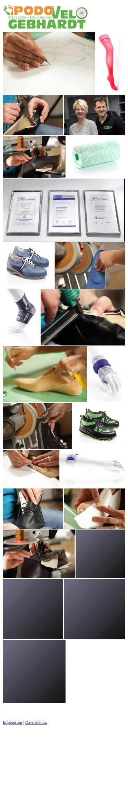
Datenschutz (36, 722)
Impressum (12, 722)
